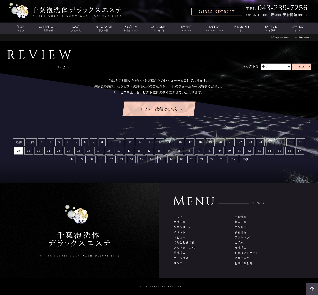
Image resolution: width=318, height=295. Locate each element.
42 (149, 150)
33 (58, 150)
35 (78, 150)
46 (189, 150)
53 (259, 150)
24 (260, 142)
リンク (178, 263)
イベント (180, 232)
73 (221, 159)
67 (161, 159)
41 (139, 150)
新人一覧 (241, 222)
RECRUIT (242, 28)
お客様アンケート (247, 252)
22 (240, 142)
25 (270, 142)
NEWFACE (103, 28)
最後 (245, 159)
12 (140, 142)
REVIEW (297, 28)
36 (88, 150)
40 (129, 150)
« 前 (31, 142)
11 (130, 142)
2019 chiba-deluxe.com (161, 286)
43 (159, 150)
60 (91, 159)
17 (190, 142)
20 (220, 142)
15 (170, 142)
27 (290, 142)
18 (200, 142)
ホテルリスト (182, 257)
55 (279, 150)
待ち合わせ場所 (184, 242)
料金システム (182, 227)
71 (201, 159)
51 (239, 150)
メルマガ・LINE (185, 247)
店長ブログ (242, 257)
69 (181, 159)
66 (151, 159)
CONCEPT (159, 28)
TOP (20, 28)
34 (68, 150)
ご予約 (239, 242)
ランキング (242, 237)
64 (131, 159)
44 (169, 150)
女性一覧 (180, 222)
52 (249, 150)
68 (171, 159)
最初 (19, 142)
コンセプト (242, 227)
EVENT (186, 28)
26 (280, 142)
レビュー (180, 237)
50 (229, 150)
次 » (232, 159)
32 (48, 150)
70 (191, 159)
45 (179, 150)
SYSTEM (131, 28)
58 (71, 159)
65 (141, 159)
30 (28, 150)
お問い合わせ (243, 263)
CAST (76, 28)
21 (230, 142)
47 (199, 150)
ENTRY (214, 28)
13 (150, 142)
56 (289, 150)
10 (120, 142)
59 (81, 159)
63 (121, 159)
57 (299, 150)
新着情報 (241, 232)
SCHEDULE (48, 28)
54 (269, 150)
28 (300, 142)
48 (209, 150)
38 (108, 150)
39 (118, 150)
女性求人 (241, 247)
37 (98, 150)
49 (219, 150)
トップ (178, 216)
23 (250, 142)
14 (160, 142)
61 (101, 159)
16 (180, 142)
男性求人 (180, 252)
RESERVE (269, 28)
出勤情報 (241, 216)
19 (210, 142)
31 (38, 150)
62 (111, 159)
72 (211, 159)
